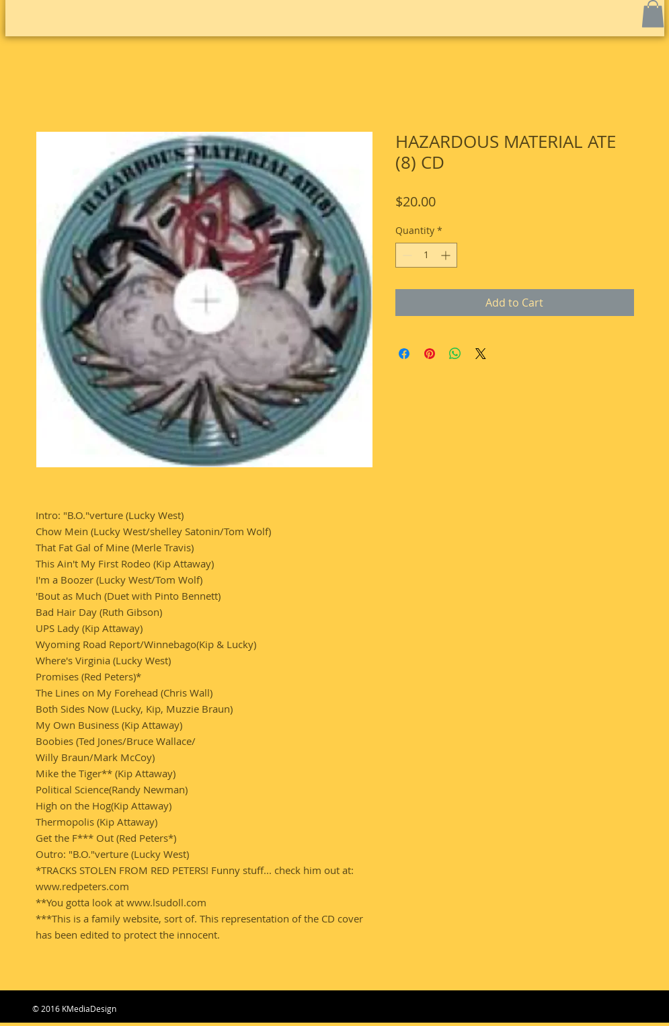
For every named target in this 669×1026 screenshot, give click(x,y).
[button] (652, 14)
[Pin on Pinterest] (430, 354)
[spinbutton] (426, 255)
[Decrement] (405, 255)
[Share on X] (481, 354)
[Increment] (446, 255)
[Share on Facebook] (404, 354)
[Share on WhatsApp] (455, 354)
